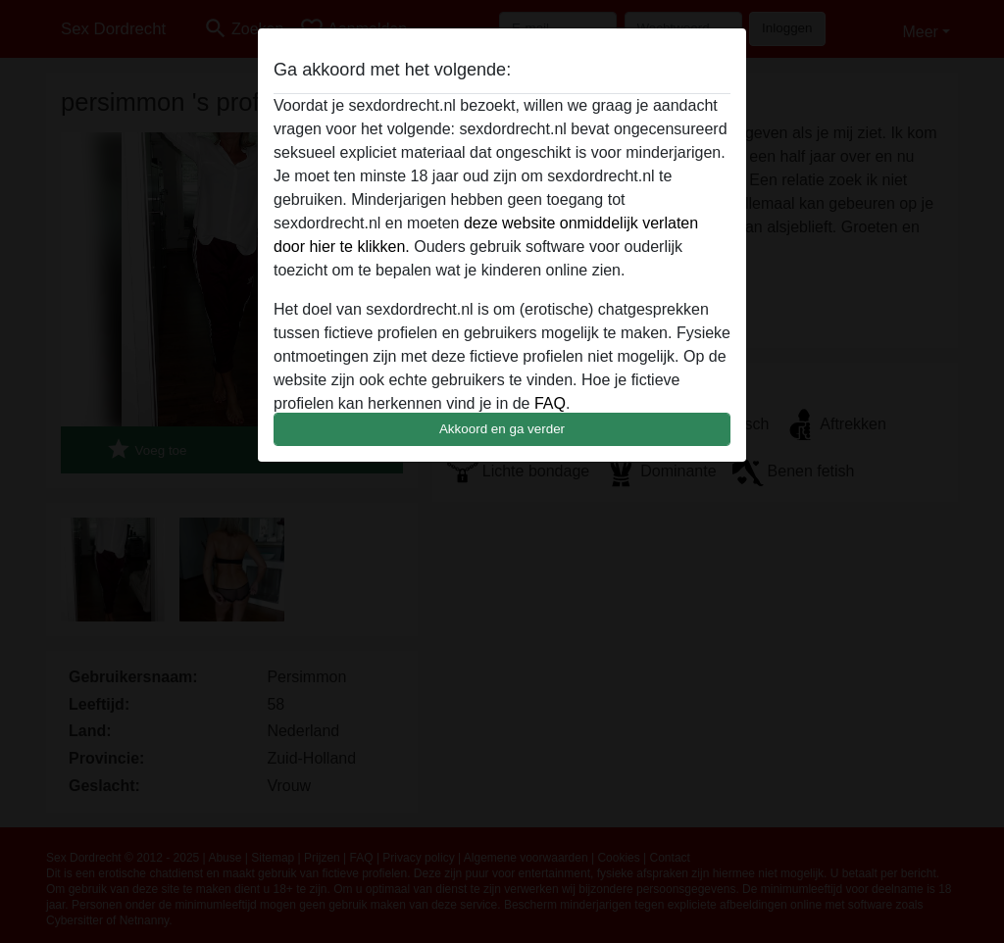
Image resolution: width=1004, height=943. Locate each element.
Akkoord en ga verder (502, 429)
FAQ (550, 403)
